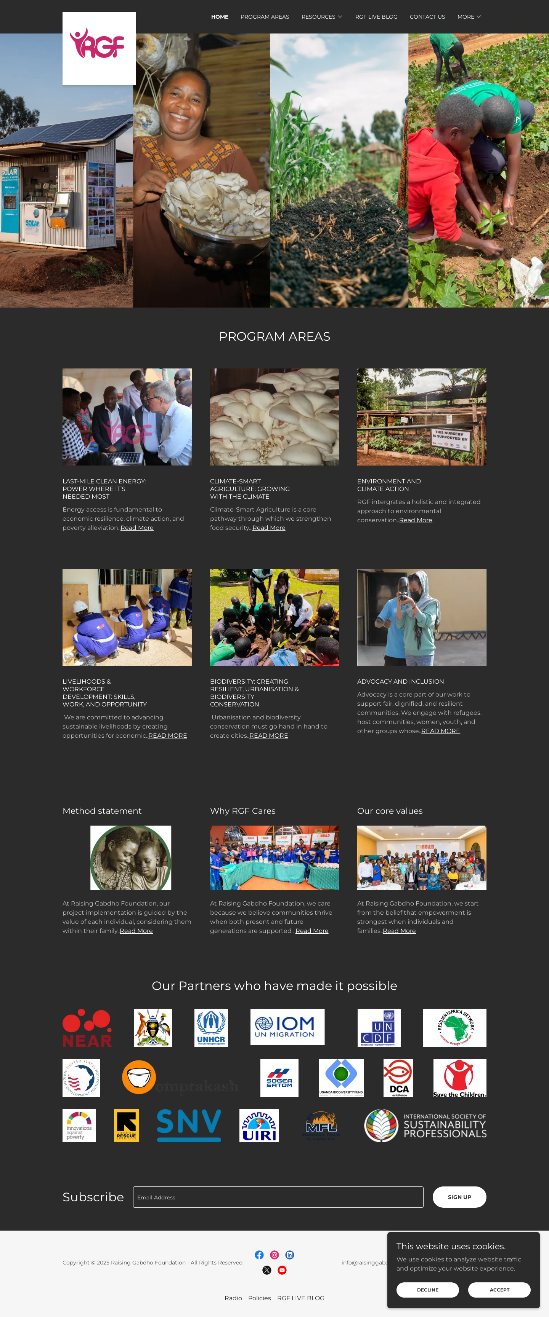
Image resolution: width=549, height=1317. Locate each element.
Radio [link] (233, 1298)
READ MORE (167, 735)
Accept (499, 1295)
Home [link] (219, 16)
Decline (427, 1295)
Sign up (459, 1197)
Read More (137, 527)
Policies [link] (259, 1298)
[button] (322, 16)
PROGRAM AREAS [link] (265, 16)
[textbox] (278, 1197)
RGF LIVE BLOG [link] (376, 16)
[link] (99, 15)
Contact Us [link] (427, 16)
